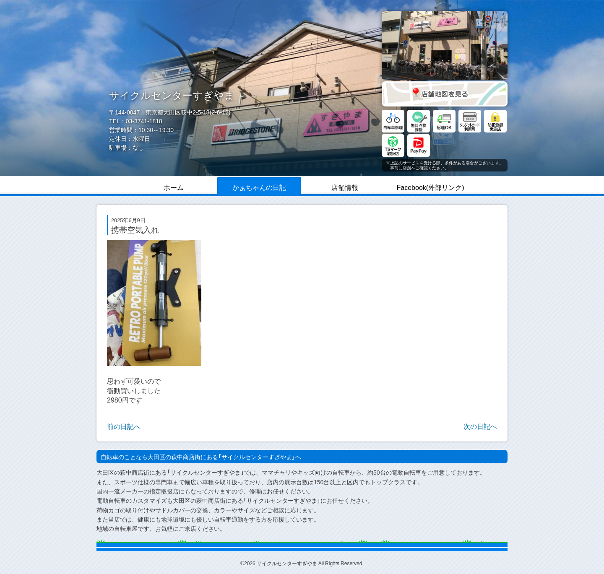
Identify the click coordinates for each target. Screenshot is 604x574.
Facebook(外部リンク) (430, 187)
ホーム (174, 187)
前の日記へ (124, 426)
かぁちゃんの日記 (259, 187)
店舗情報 (344, 187)
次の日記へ (480, 426)
